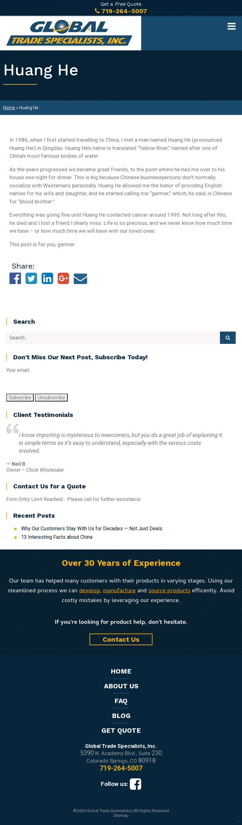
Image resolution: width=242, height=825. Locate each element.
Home (9, 107)
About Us (121, 686)
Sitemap (121, 815)
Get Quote (121, 730)
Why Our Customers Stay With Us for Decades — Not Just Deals (91, 529)
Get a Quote (121, 8)
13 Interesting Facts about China (56, 537)
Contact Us (121, 639)
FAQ (121, 701)
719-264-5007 (121, 768)
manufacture (119, 591)
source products (169, 591)
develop (89, 591)
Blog (121, 716)
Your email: (18, 370)
